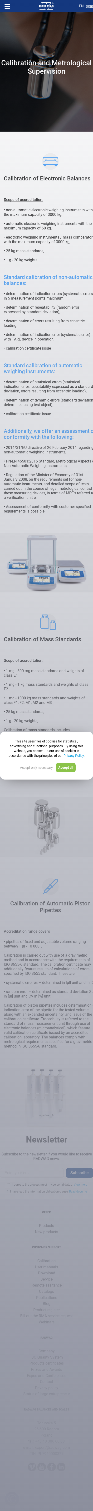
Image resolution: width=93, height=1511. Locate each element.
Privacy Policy (74, 756)
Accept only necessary (36, 767)
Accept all (65, 767)
